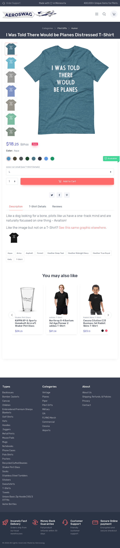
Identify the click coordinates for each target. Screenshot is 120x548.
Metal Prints (8, 433)
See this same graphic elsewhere (82, 227)
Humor (74, 28)
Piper (45, 401)
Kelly (10, 259)
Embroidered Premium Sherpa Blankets (17, 411)
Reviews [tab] (57, 206)
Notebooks (7, 446)
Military (46, 409)
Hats (4, 421)
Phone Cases (8, 450)
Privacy (86, 401)
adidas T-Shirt (55, 317)
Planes (45, 396)
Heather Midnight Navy (78, 253)
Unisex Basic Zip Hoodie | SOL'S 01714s (17, 498)
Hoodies (6, 425)
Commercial (48, 422)
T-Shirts (6, 488)
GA (43, 413)
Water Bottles (9, 504)
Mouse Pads (8, 438)
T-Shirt (19, 259)
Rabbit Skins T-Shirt (92, 317)
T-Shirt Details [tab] (37, 206)
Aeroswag (40, 543)
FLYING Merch (49, 417)
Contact (86, 405)
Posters (6, 459)
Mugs (5, 442)
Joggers (6, 429)
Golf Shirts (7, 417)
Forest (40, 253)
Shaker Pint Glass (23, 317)
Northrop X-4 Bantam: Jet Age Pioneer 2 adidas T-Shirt (61, 323)
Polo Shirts (7, 454)
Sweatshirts (8, 484)
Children (6, 405)
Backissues (8, 392)
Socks (5, 471)
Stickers (6, 480)
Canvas (6, 401)
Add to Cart (67, 181)
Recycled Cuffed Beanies (14, 463)
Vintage (46, 392)
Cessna (46, 426)
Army (19, 253)
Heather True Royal (101, 253)
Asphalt (29, 253)
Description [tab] (16, 206)
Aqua (10, 253)
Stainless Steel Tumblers (15, 475)
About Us (87, 392)
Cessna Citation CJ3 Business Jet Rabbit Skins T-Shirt (94, 323)
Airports (46, 430)
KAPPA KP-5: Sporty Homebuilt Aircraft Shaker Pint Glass (26, 323)
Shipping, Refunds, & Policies (96, 396)
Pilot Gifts (62, 28)
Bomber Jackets (10, 396)
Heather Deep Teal (56, 253)
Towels (5, 492)
